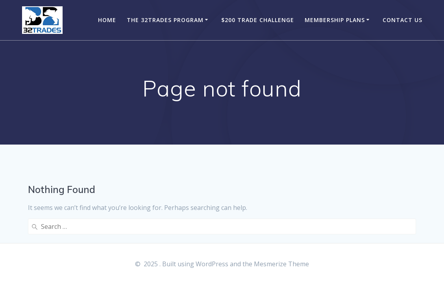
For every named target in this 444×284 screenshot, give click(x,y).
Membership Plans (335, 20)
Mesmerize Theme (281, 264)
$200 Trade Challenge (257, 20)
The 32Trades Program (165, 20)
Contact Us (402, 20)
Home (107, 20)
